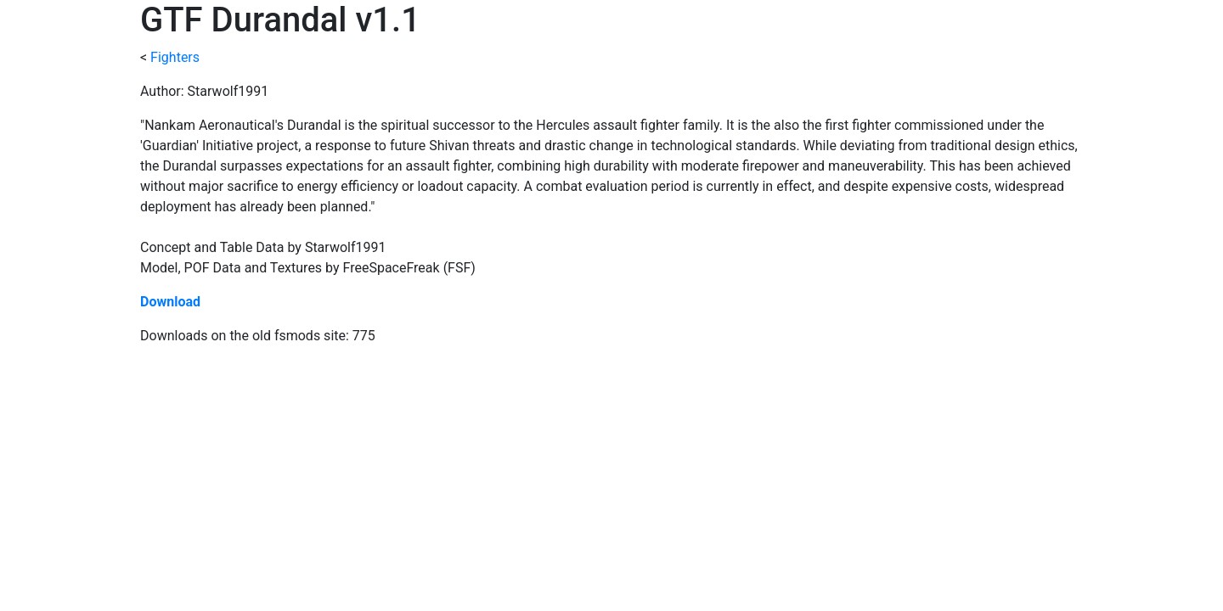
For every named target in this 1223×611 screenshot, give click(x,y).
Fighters (175, 57)
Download (170, 302)
